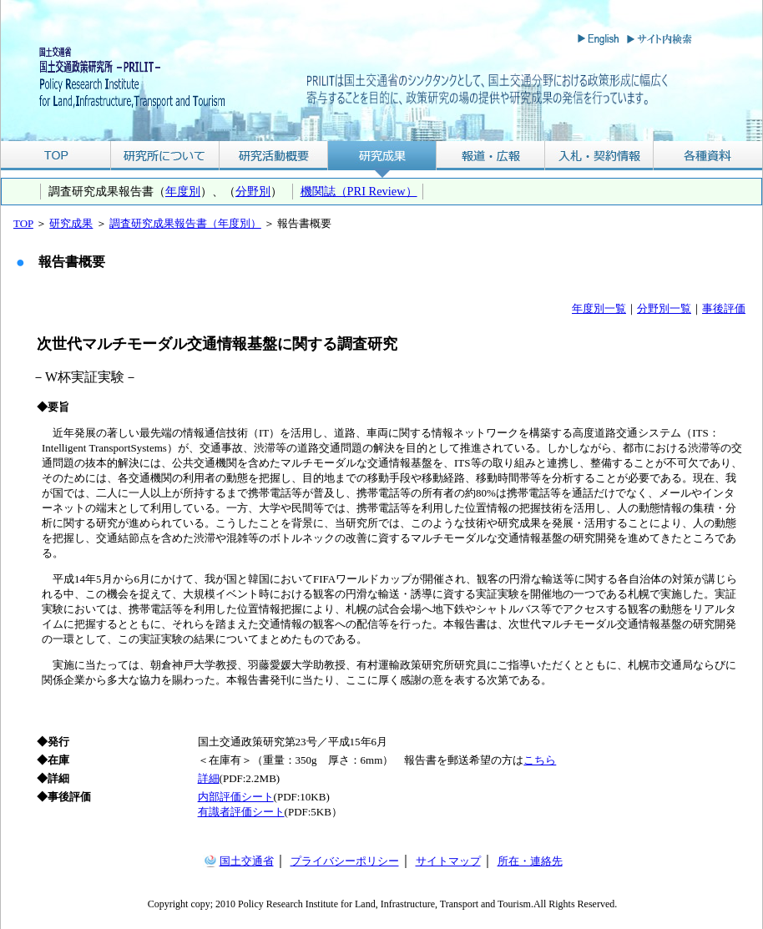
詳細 (209, 778)
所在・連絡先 (530, 861)
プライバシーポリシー (345, 861)
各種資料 (708, 155)
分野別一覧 (664, 308)
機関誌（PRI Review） (359, 191)
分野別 (252, 191)
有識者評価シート (241, 811)
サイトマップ (448, 861)
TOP (55, 155)
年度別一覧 (599, 308)
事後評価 (723, 308)
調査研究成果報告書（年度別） (185, 223)
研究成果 (382, 155)
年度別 (182, 191)
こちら (539, 760)
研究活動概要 (274, 155)
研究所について (165, 155)
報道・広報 (491, 155)
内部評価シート (236, 796)
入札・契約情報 (599, 155)
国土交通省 (247, 861)
